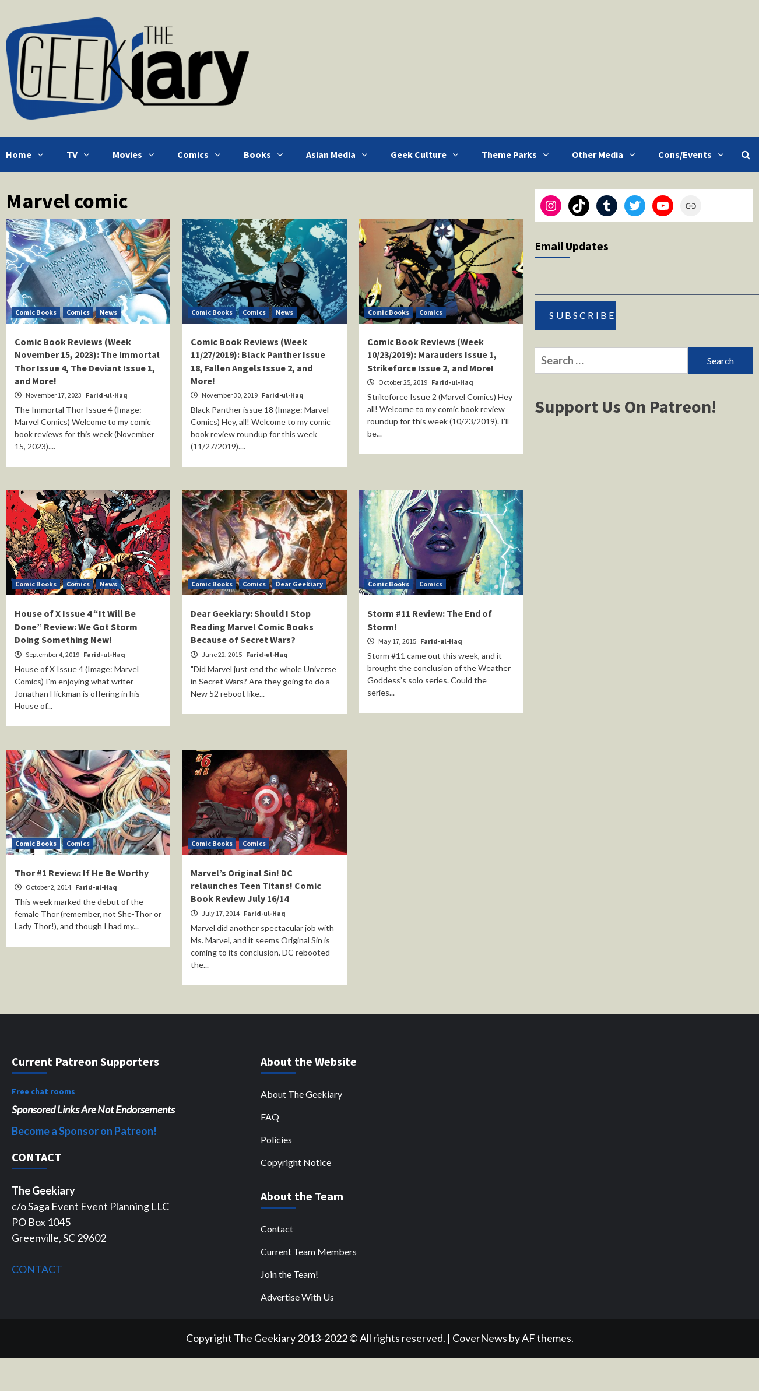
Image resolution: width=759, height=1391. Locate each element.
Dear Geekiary (299, 583)
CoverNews (479, 1338)
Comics (201, 154)
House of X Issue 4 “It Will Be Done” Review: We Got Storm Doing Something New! (76, 626)
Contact (277, 1228)
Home (27, 154)
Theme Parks (518, 154)
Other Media (606, 154)
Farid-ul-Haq (107, 395)
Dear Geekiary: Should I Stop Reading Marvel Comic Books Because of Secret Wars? (252, 626)
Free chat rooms (43, 1091)
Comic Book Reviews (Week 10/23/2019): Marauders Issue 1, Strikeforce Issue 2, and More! (432, 355)
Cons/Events (693, 154)
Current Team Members (309, 1251)
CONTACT (37, 1269)
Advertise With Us (297, 1296)
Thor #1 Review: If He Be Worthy (82, 873)
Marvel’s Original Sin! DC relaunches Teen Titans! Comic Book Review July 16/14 (256, 886)
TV (80, 154)
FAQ (270, 1116)
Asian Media (339, 154)
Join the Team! (289, 1274)
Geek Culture (427, 154)
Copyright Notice (296, 1162)
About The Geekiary (301, 1094)
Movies (136, 154)
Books (266, 154)
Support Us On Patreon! (625, 406)
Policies (276, 1139)
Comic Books (36, 312)
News (108, 312)
